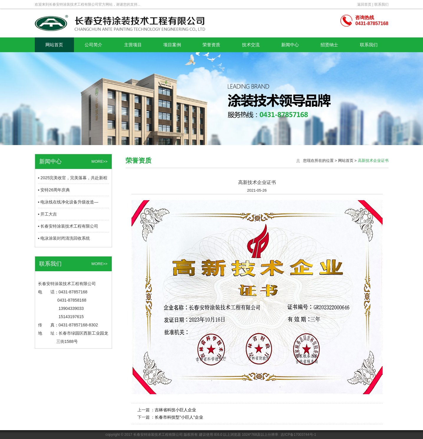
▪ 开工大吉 (47, 214)
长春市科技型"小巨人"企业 (179, 417)
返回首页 (364, 4)
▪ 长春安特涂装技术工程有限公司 (68, 226)
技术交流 (251, 44)
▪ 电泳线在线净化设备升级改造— (68, 202)
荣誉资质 (211, 44)
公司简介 (93, 44)
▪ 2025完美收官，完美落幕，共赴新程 (73, 177)
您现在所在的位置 (318, 160)
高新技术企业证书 (373, 160)
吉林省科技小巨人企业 (175, 409)
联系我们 (381, 4)
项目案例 (172, 44)
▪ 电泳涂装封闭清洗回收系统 (64, 238)
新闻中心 (290, 44)
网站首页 (54, 44)
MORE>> (99, 161)
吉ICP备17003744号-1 (298, 435)
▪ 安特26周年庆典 (54, 190)
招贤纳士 (329, 44)
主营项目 (133, 44)
